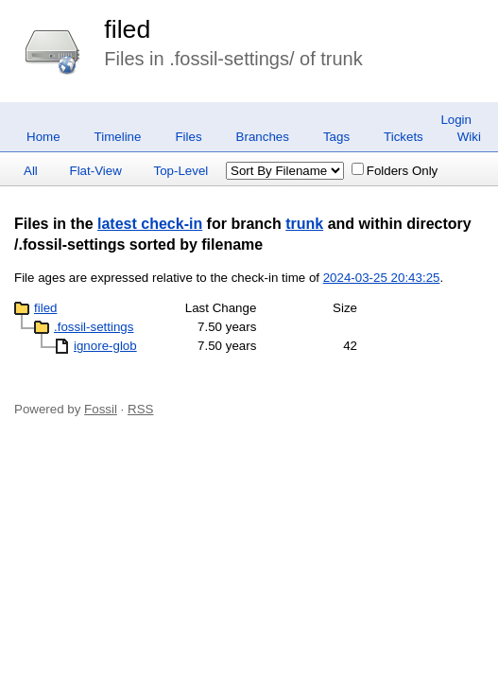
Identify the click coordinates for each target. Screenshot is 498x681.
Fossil (100, 409)
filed (127, 29)
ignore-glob (105, 346)
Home (43, 137)
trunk (304, 224)
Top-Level (181, 171)
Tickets (403, 137)
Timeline (118, 137)
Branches (262, 137)
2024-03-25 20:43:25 (381, 278)
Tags (336, 137)
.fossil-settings (93, 327)
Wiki (469, 137)
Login (456, 120)
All (31, 171)
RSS (140, 409)
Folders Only (395, 171)
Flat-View (96, 171)
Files (188, 137)
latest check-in (149, 224)
